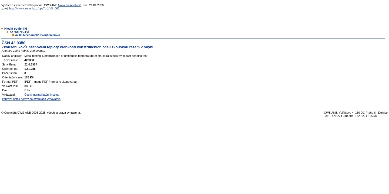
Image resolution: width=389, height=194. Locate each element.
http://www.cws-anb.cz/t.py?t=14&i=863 (34, 8)
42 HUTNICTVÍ (19, 31)
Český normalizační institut (41, 94)
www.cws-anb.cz (69, 5)
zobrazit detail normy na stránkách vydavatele (31, 99)
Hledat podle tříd (15, 28)
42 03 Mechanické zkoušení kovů (37, 35)
